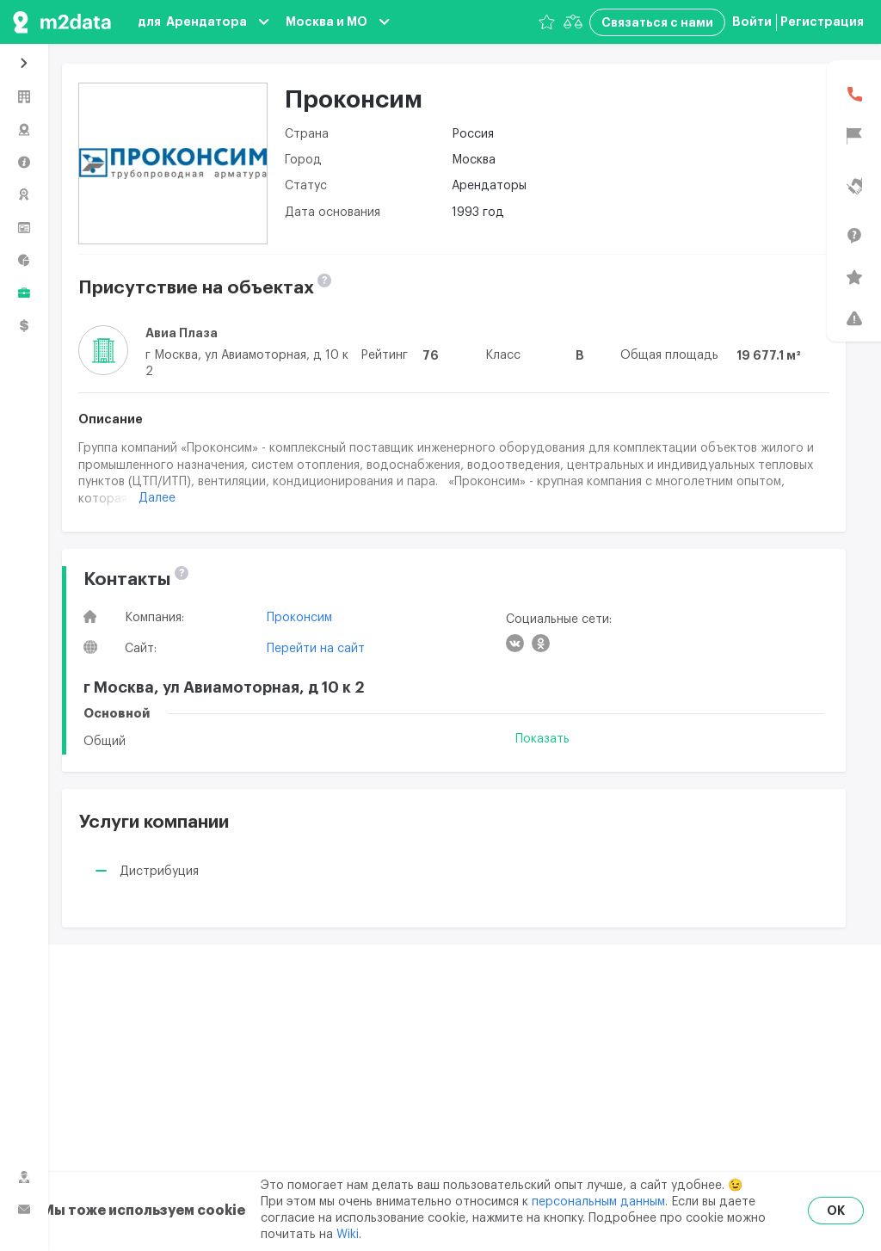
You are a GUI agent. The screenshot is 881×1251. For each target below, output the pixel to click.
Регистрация (822, 21)
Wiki (347, 1235)
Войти (752, 21)
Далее (157, 498)
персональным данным (598, 1202)
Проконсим (299, 618)
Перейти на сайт (316, 649)
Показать (542, 739)
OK (836, 1211)
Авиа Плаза (181, 333)
